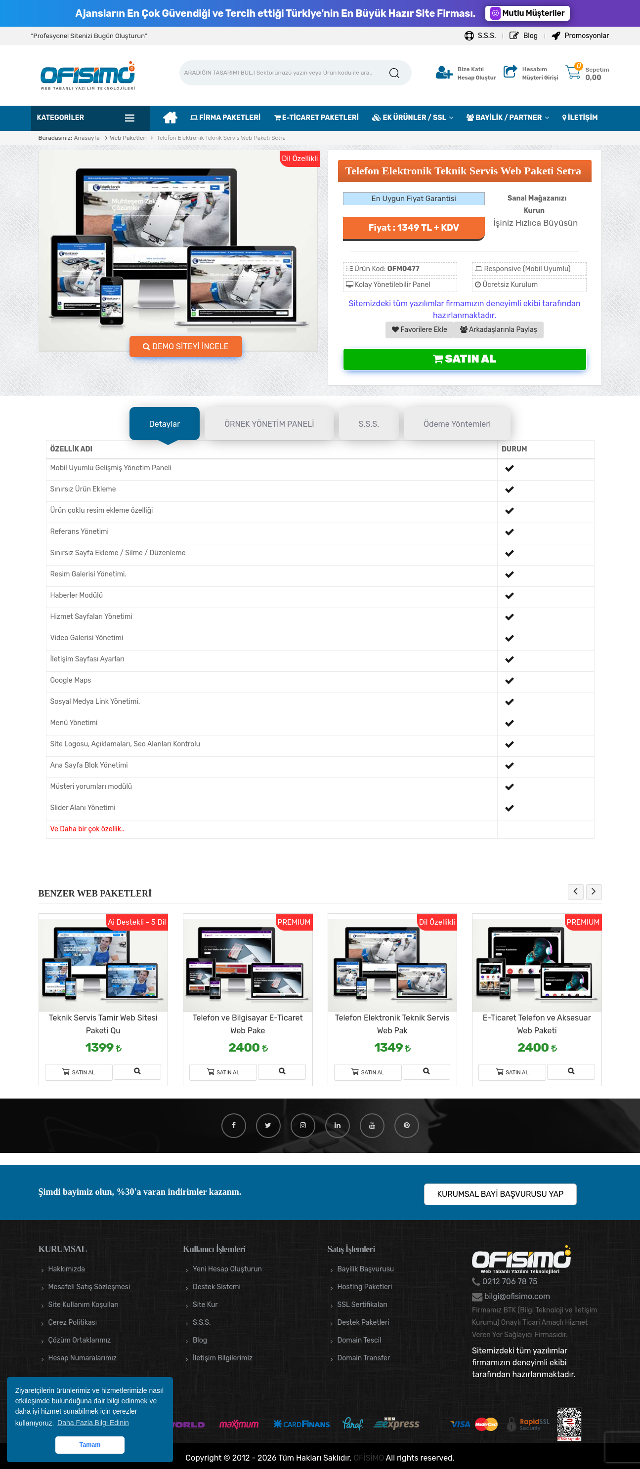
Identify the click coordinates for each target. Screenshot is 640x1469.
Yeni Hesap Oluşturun (227, 1269)
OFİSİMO (368, 1458)
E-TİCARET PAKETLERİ (316, 118)
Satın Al (464, 359)
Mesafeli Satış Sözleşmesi (89, 1287)
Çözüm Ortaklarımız (79, 1340)
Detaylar (164, 424)
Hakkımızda (66, 1269)
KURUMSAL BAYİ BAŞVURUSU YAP (500, 1194)
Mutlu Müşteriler (527, 13)
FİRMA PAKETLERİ (225, 118)
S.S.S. (480, 36)
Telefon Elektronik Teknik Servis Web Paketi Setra (220, 137)
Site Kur (205, 1305)
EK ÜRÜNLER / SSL (409, 118)
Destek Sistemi (217, 1287)
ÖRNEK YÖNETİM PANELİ (269, 424)
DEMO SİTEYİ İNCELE (186, 346)
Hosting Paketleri (365, 1287)
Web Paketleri (128, 137)
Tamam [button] (89, 1444)
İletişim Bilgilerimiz (223, 1358)
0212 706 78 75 (509, 1281)
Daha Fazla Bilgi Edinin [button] (93, 1423)
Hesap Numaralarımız (82, 1358)
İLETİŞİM (580, 118)
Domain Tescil (360, 1340)
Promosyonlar (580, 36)
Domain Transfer (364, 1358)
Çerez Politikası (72, 1322)
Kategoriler (61, 118)
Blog (524, 36)
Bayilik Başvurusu (366, 1269)
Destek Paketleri (363, 1322)
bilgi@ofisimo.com (516, 1296)
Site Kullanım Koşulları (83, 1305)
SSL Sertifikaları (362, 1305)
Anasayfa (86, 137)
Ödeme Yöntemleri (457, 424)
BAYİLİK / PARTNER (504, 118)
